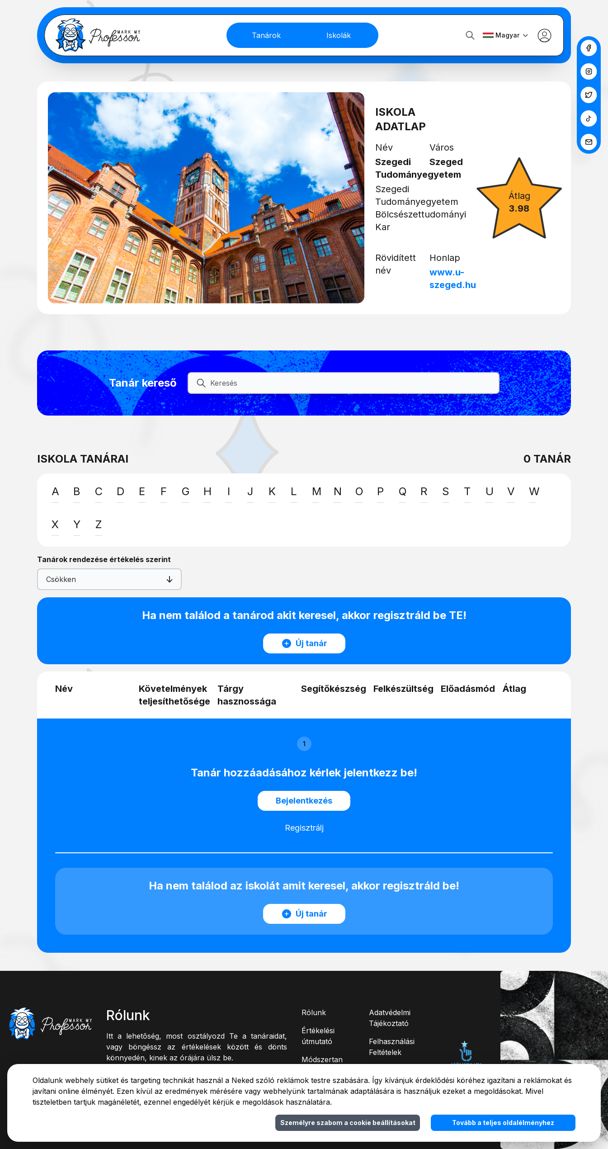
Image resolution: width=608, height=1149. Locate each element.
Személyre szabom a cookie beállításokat (347, 1122)
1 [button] (304, 743)
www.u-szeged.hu (454, 278)
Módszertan (322, 1059)
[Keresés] (350, 383)
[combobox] (53, 579)
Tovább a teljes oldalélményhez (503, 1122)
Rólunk (314, 1012)
